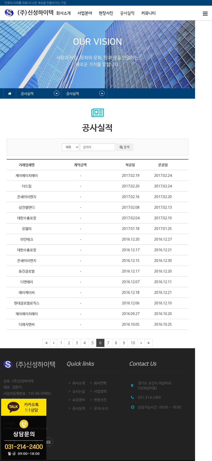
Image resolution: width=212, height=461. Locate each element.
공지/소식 (109, 408)
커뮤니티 (148, 13)
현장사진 (106, 13)
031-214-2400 (160, 397)
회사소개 (63, 13)
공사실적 (127, 13)
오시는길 (84, 391)
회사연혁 (108, 382)
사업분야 (85, 13)
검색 (135, 147)
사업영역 (108, 391)
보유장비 (84, 399)
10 (141, 343)
